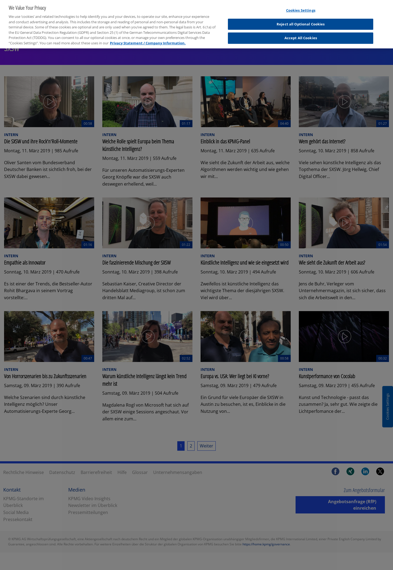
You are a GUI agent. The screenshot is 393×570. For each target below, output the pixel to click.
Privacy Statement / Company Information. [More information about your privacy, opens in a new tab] (148, 35)
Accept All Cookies (300, 30)
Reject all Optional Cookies (301, 16)
